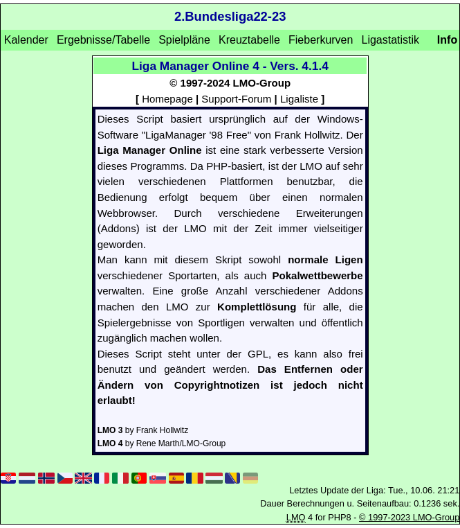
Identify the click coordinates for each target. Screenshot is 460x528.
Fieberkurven (320, 40)
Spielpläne (184, 40)
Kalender (26, 40)
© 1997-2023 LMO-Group (409, 517)
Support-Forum (236, 99)
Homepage (167, 99)
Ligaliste (299, 99)
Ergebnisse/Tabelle (103, 40)
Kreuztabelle (249, 40)
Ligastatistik (390, 40)
